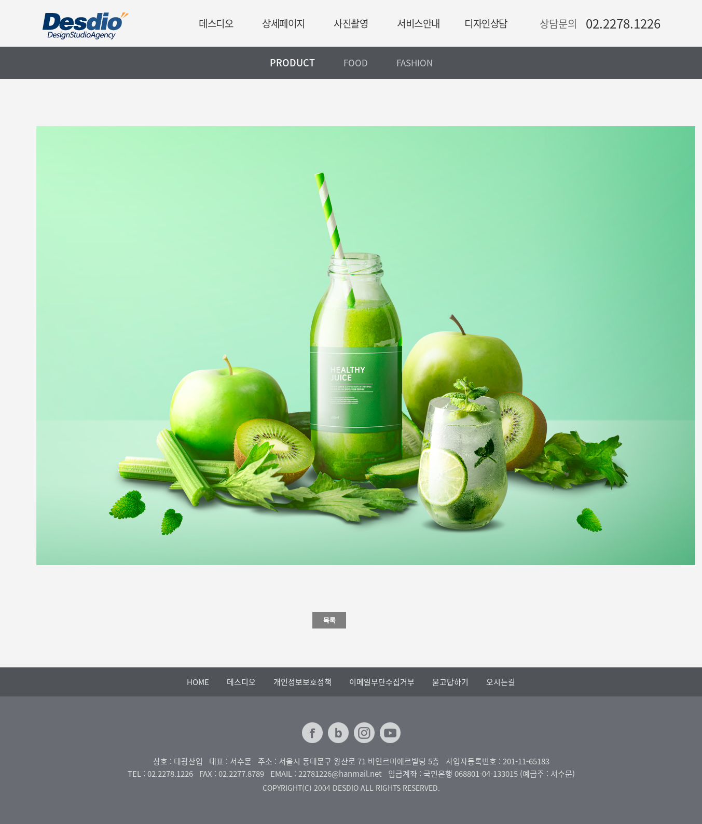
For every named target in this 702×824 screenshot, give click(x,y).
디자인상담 (485, 23)
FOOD (355, 62)
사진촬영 (351, 23)
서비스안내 (418, 23)
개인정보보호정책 (302, 682)
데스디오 (216, 23)
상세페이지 (283, 23)
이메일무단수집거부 (382, 682)
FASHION (414, 62)
